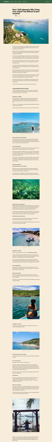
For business (19, 1)
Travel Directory (24, 1)
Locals (13, 16)
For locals (15, 1)
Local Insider (6, 1)
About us (11, 1)
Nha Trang (14, 7)
